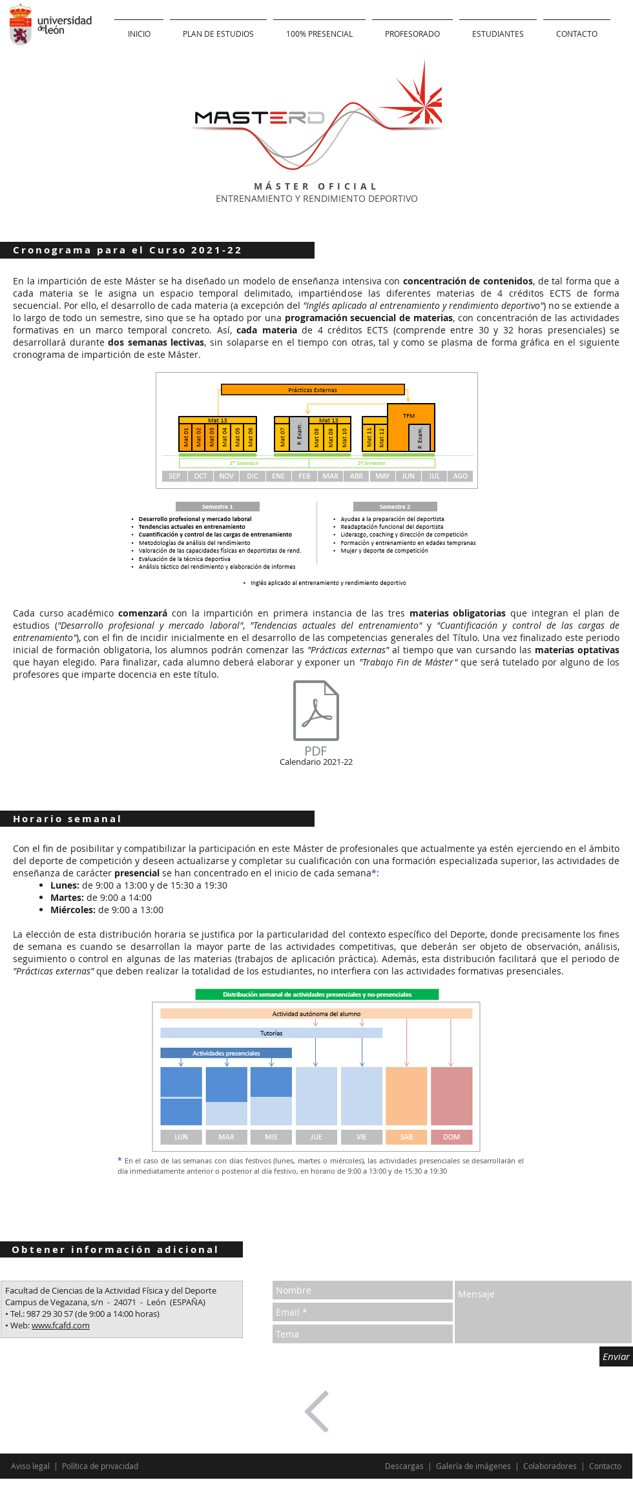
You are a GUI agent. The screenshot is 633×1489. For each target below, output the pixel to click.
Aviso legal (31, 1466)
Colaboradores (550, 1466)
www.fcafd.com (61, 1325)
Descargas (405, 1466)
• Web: (18, 1325)
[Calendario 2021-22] (316, 725)
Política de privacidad (100, 1466)
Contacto (605, 1466)
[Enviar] (616, 1356)
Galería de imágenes (474, 1466)
